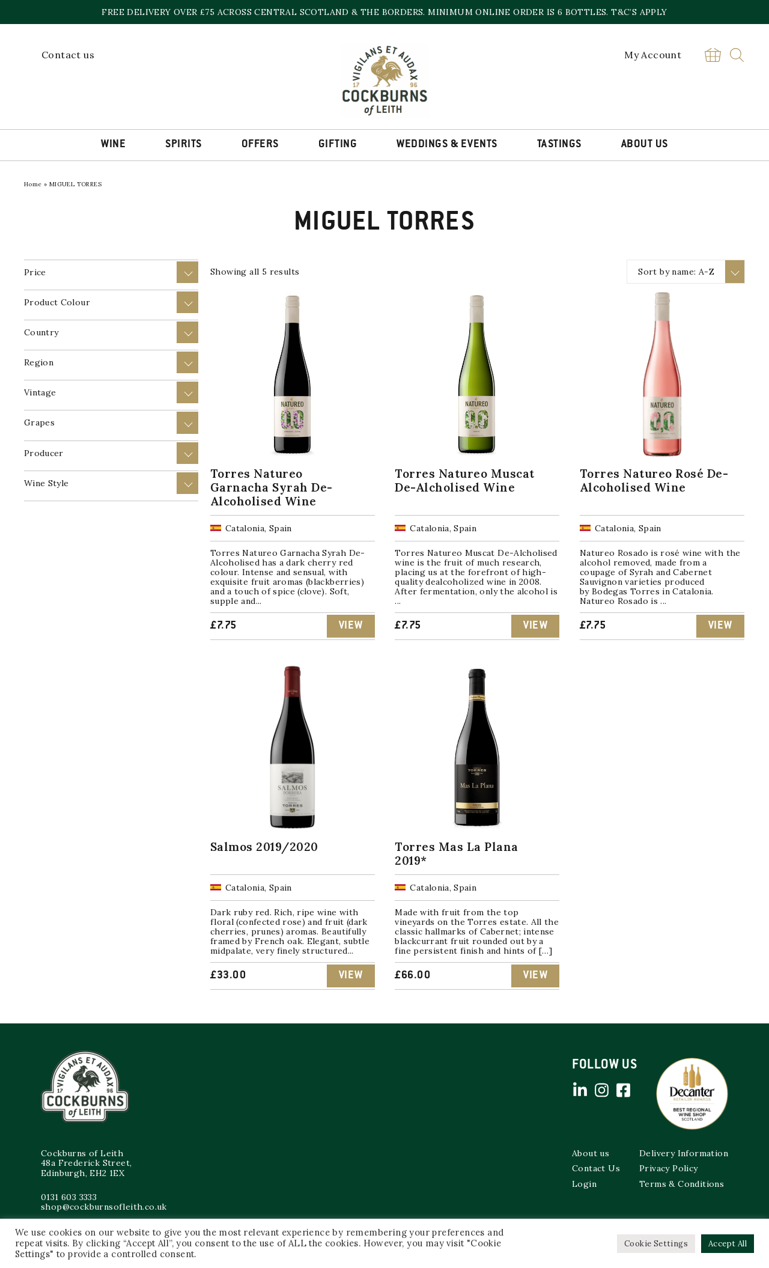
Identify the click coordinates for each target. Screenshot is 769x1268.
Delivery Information (683, 1153)
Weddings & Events (447, 145)
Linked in (580, 1090)
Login (584, 1183)
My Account (652, 55)
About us (590, 1153)
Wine (113, 145)
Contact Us (596, 1168)
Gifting (337, 145)
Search (737, 55)
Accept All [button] (727, 1244)
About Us (644, 145)
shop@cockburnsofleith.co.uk (104, 1206)
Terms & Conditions (681, 1183)
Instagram (601, 1090)
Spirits (183, 145)
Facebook (623, 1090)
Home (33, 184)
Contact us (67, 55)
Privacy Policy (668, 1168)
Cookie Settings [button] (656, 1244)
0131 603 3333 (69, 1197)
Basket (712, 55)
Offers (260, 145)
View (351, 626)
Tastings (559, 145)
